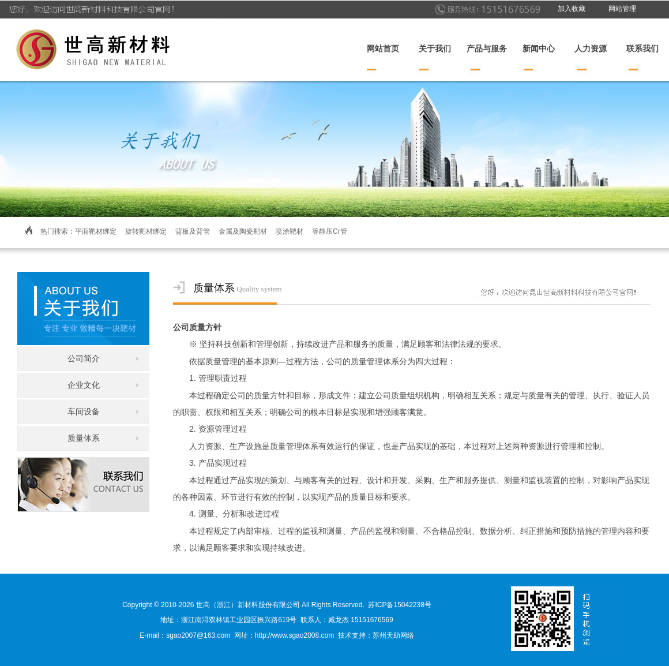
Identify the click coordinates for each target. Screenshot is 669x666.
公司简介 (83, 358)
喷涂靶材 (289, 231)
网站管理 (622, 9)
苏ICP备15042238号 (399, 605)
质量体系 (83, 438)
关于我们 (435, 48)
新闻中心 (539, 48)
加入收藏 (571, 9)
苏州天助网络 (393, 635)
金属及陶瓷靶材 (243, 231)
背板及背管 (192, 231)
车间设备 (83, 411)
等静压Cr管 (329, 231)
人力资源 (590, 48)
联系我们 (642, 48)
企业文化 (83, 385)
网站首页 (383, 48)
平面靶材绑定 (95, 231)
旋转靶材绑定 (146, 231)
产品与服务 (487, 48)
